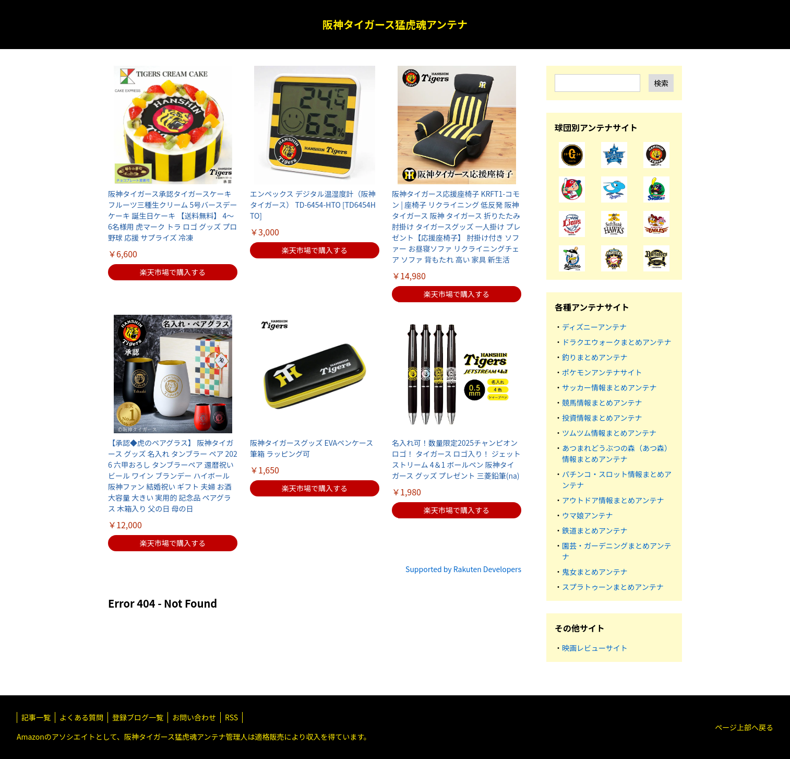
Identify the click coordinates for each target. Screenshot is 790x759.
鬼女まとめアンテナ (594, 571)
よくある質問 (81, 717)
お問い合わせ (194, 717)
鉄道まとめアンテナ (594, 530)
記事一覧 (36, 717)
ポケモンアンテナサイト (602, 372)
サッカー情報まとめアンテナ (609, 387)
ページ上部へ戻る (744, 727)
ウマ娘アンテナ (587, 515)
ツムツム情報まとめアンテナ (609, 433)
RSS (231, 717)
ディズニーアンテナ (594, 327)
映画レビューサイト (595, 648)
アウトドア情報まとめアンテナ (613, 500)
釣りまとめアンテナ (594, 357)
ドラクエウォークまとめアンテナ (616, 342)
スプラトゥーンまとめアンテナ (613, 587)
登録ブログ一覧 (137, 717)
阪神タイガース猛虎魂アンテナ (395, 24)
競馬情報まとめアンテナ (602, 402)
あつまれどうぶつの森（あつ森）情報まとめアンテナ (617, 453)
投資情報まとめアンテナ (602, 417)
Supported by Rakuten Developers (463, 569)
